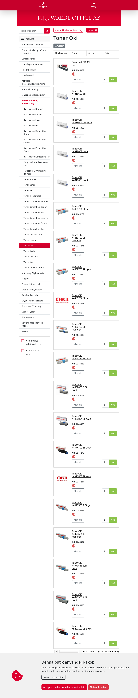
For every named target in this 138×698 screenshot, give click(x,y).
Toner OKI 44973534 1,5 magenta (79, 534)
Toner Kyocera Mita (33, 234)
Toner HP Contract (32, 195)
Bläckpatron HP (31, 125)
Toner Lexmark (31, 240)
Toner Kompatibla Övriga (35, 223)
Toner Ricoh (29, 251)
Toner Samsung (31, 256)
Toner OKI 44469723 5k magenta (78, 327)
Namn (75, 53)
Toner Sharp (29, 262)
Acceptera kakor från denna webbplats (64, 687)
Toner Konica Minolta (34, 229)
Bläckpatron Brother (33, 109)
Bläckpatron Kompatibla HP (37, 156)
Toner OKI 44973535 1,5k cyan (79, 566)
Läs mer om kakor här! (53, 677)
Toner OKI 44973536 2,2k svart (79, 597)
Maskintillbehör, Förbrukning (68, 30)
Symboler (59, 45)
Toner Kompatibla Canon (35, 207)
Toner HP (28, 190)
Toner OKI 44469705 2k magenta (78, 238)
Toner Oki (28, 245)
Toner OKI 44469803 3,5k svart (79, 387)
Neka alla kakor (98, 687)
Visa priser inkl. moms (34, 352)
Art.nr (91, 53)
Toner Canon (30, 184)
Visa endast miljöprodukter (34, 342)
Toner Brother (30, 179)
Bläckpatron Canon (33, 114)
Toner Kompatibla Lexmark (36, 218)
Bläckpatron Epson (32, 120)
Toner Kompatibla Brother (36, 201)
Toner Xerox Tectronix (34, 267)
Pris (107, 53)
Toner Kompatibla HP (34, 212)
